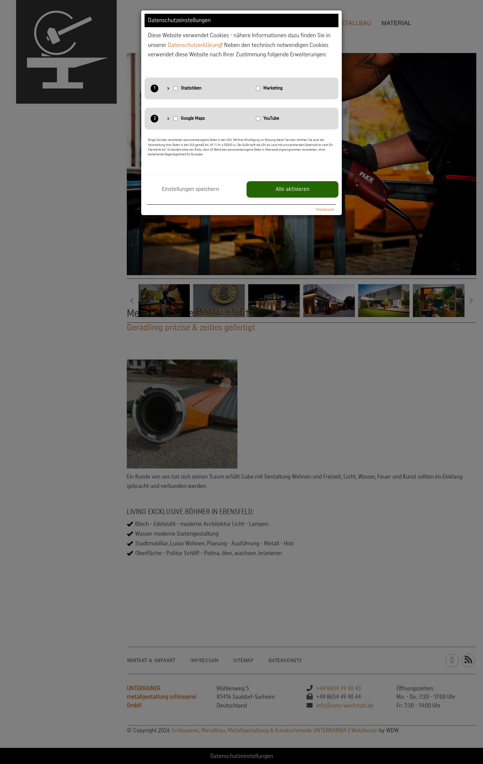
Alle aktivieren (293, 189)
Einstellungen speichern (190, 189)
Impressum (325, 209)
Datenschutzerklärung (194, 45)
